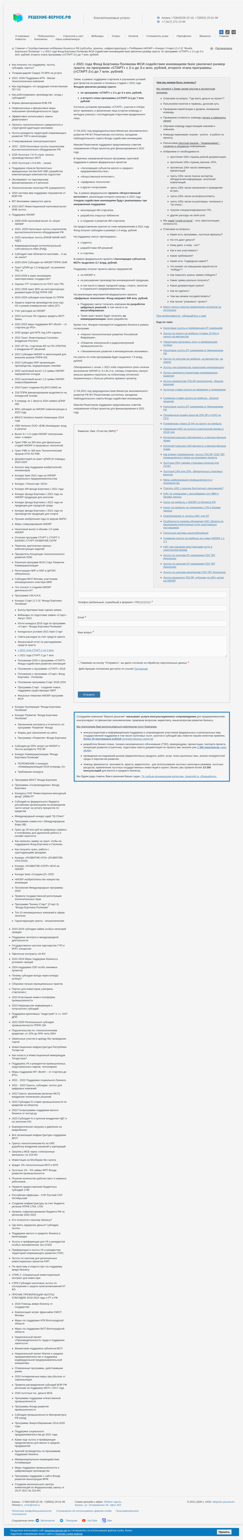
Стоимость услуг (157, 36)
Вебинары (97, 36)
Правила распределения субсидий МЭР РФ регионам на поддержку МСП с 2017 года (41, 1386)
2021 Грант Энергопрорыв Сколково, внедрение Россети (37, 339)
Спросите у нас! (73, 36)
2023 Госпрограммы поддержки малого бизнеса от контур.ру (35, 1112)
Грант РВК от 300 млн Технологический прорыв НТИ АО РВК (38, 452)
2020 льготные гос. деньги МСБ (33, 1393)
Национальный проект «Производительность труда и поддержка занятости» (39, 1340)
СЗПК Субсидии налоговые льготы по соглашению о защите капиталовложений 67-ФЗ (39, 1286)
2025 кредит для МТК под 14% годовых (38, 332)
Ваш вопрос (85, 632)
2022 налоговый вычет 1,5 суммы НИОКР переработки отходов (39, 372)
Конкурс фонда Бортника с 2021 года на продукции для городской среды (39, 504)
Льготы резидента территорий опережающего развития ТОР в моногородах (39, 134)
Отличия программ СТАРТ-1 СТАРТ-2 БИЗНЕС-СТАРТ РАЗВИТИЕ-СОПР (37, 539)
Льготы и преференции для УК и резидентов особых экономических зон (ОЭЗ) (38, 1243)
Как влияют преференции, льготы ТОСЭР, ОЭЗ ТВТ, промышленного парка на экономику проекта (194, 456)
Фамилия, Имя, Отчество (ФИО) (97, 431)
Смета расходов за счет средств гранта (41, 636)
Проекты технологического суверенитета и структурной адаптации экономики (37, 126)
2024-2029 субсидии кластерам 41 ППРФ (39, 297)
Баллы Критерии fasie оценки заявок (39, 609)
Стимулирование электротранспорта (34, 141)
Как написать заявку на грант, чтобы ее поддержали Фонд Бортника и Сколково (38, 843)
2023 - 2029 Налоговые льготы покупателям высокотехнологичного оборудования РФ (38, 148)
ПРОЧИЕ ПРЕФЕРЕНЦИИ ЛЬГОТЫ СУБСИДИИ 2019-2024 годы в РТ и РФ (35, 1296)
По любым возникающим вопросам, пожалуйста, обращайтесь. (179, 776)
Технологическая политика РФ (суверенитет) (38, 187)
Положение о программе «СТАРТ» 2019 (41, 668)
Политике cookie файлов (69, 1533)
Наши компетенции (68, 39)
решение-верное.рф (56, 1530)
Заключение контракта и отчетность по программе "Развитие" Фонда (41, 726)
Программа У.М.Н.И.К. (28, 595)
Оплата (133, 36)
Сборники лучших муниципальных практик (37, 983)
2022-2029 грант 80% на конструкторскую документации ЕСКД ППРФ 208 (39, 291)
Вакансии (205, 36)
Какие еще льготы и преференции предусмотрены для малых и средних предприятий (37, 1442)
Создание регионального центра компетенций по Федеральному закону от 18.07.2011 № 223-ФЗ (39, 1487)
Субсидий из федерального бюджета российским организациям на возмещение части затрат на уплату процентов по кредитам (40, 806)
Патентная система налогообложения (185, 532)
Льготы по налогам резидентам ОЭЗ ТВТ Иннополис (194, 572)
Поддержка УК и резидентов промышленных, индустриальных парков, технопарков (39, 1065)
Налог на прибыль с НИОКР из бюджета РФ (189, 502)
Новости (20, 39)
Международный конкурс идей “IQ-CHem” (39, 816)
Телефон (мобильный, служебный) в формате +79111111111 (114, 602)
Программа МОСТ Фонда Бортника (36, 779)
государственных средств (118, 738)
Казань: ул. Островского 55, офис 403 (98, 1504)
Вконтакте (45, 1520)
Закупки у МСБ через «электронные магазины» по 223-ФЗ (33, 1153)
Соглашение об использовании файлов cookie (84, 1510)
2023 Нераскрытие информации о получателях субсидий (32, 1007)
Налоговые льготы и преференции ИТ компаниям (193, 328)
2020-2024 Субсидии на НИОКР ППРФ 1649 (41, 262)
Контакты (41, 39)
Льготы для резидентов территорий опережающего (193, 367)
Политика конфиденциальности (32, 1510)
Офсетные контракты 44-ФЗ (28, 953)
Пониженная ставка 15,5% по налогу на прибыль (192, 423)
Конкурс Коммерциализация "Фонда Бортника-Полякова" (36, 756)
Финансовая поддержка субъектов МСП (38, 1348)
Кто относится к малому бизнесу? (32, 1219)
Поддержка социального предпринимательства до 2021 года (36, 1433)
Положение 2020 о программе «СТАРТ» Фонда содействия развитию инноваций (42, 662)
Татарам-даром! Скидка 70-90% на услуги (37, 72)
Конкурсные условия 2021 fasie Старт (40, 631)
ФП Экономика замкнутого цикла (31, 201)
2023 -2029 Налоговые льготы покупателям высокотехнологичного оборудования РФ (40, 231)
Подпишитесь (46, 36)
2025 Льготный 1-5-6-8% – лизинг (32, 162)
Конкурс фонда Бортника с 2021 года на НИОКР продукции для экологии (39, 496)
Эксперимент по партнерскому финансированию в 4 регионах (30, 181)
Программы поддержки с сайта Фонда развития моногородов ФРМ (37, 1477)
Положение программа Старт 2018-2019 (42, 682)
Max (107, 1520)
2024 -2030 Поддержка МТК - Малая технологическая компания (33, 80)
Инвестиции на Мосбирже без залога (34, 1159)
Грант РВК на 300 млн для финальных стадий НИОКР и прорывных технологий (39, 444)
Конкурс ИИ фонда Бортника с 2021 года (39, 488)
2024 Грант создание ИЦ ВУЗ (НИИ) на (38, 387)
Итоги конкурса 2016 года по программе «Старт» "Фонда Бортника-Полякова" (41, 625)
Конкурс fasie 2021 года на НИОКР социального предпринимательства (36, 477)
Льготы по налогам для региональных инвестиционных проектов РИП (34, 1260)
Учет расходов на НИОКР (30, 310)
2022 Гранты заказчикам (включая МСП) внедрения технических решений (36, 1095)
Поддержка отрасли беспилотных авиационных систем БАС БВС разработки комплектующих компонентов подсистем (37, 171)
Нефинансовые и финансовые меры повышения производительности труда (35, 110)
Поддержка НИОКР (140, 48)
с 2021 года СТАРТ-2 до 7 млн (36, 655)
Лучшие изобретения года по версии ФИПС (41, 518)
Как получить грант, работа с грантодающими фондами (32, 851)
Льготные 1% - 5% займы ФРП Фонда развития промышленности (34, 1172)
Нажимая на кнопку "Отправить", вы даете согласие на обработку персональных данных (134, 662)
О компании (22, 36)
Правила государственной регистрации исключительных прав (38, 897)
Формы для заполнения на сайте (37, 732)
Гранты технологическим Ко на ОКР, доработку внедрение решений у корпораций (39, 1145)
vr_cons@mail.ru (30, 1504)
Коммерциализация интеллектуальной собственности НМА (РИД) (38, 247)
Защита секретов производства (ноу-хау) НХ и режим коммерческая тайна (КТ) (39, 304)
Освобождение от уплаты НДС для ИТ (186, 515)
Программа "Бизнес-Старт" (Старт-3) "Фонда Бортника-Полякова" (37, 906)
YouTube (89, 1520)
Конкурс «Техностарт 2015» (31, 483)
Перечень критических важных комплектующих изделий (33, 547)
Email (81, 617)
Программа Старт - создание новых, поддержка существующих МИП (39, 689)
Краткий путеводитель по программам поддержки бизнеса (37, 1453)
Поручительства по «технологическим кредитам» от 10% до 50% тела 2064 (34, 1032)
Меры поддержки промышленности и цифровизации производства (37, 1469)
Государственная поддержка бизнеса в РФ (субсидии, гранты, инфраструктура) (77, 48)
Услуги (116, 36)
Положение (141, 668)
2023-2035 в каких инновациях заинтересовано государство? (33, 277)
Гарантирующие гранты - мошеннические (39, 920)
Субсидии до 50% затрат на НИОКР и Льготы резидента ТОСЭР (37, 747)
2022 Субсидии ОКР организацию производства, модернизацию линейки (38, 364)
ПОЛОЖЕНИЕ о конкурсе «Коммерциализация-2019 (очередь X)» (41, 765)
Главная (224, 36)
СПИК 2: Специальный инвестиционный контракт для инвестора (36, 1276)
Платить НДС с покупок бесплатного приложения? (193, 488)
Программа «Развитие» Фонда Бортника (42, 737)
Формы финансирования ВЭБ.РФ (32, 102)
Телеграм (68, 1520)
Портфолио (184, 36)
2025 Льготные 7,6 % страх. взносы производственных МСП (33, 156)
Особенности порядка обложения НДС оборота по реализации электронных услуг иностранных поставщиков (193, 524)
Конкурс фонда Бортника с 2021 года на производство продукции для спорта (39, 512)
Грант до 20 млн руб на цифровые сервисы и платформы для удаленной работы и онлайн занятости (41, 832)
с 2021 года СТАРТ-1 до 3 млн (36, 650)
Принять (224, 1532)
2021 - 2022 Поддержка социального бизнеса (39, 1080)
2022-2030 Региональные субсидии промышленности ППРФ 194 (33, 1024)
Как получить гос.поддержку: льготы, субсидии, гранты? (34, 66)
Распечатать (223, 48)
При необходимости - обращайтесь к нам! (181, 315)
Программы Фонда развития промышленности (32, 1408)
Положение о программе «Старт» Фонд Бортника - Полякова (41, 675)
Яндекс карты (113, 1501)
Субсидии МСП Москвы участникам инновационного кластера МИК (36, 580)
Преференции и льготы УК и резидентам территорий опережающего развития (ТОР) (37, 1251)
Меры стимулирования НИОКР (33, 524)
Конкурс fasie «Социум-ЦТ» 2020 (34, 874)
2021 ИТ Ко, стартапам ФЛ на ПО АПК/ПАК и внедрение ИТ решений (40, 347)
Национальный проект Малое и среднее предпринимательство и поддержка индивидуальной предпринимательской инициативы (39, 1358)
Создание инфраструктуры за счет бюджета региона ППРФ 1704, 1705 (38, 1205)
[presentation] (108, 682)
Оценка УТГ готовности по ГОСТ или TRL (39, 283)
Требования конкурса (30, 771)
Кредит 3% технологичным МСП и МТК (35, 1165)
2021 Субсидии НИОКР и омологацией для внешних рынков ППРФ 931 (40, 356)
